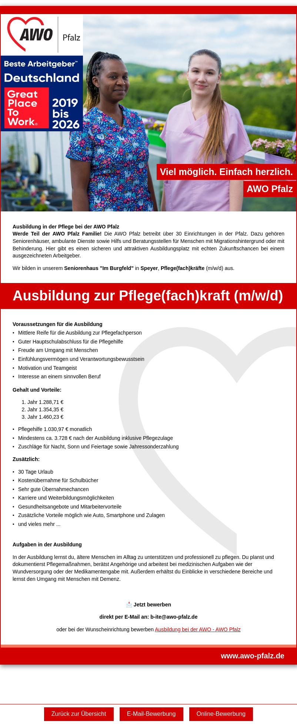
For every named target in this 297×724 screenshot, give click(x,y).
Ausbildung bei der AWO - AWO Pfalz (198, 629)
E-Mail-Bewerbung (151, 714)
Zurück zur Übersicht (78, 714)
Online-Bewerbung (221, 714)
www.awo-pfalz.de (253, 656)
